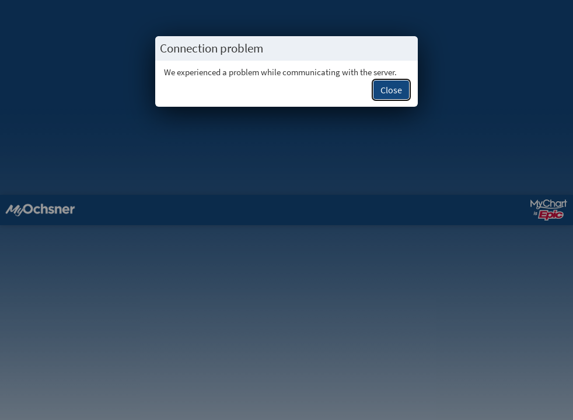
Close (391, 90)
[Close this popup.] (405, 48)
